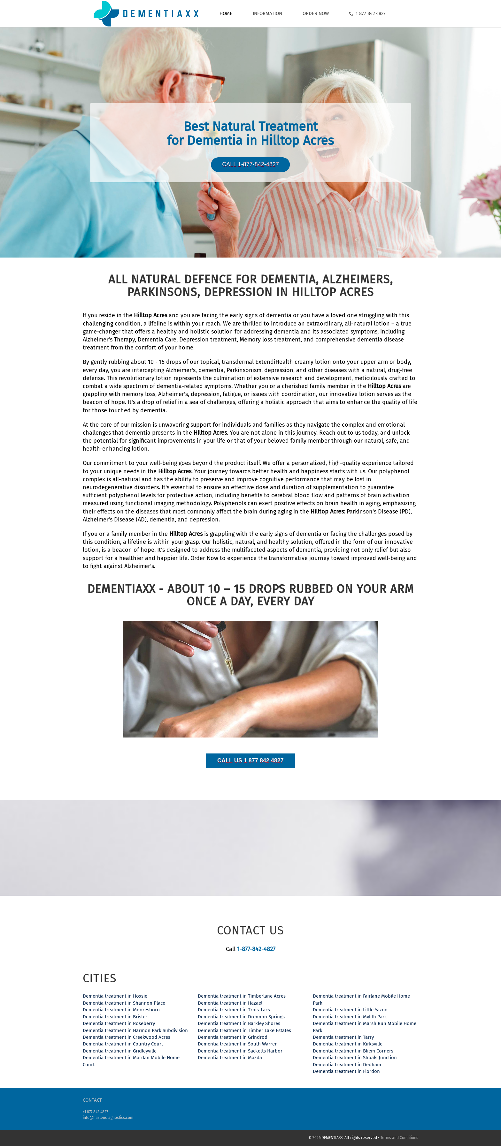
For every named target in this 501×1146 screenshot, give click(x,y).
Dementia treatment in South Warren (238, 1044)
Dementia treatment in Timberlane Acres (242, 996)
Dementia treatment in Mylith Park (350, 1017)
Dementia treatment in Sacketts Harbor (240, 1051)
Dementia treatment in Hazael (230, 1003)
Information (267, 13)
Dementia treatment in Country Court (123, 1044)
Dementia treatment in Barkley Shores (239, 1023)
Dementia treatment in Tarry (343, 1037)
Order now (316, 13)
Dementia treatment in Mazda (230, 1057)
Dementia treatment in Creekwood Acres (126, 1037)
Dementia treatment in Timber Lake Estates (244, 1030)
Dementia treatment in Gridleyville (120, 1051)
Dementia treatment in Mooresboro (121, 1010)
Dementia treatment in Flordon (346, 1071)
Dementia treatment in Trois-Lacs (234, 1010)
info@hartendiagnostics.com (108, 1117)
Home (226, 13)
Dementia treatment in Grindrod (232, 1037)
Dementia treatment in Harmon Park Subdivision (135, 1030)
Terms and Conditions (399, 1137)
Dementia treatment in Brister (115, 1017)
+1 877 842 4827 (95, 1112)
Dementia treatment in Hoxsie (115, 996)
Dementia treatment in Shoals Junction (355, 1057)
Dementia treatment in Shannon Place (124, 1003)
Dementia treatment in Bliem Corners (353, 1051)
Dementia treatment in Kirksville (347, 1044)
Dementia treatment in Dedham (347, 1064)
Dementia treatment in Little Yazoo (350, 1010)
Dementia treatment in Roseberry (119, 1023)
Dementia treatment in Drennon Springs (241, 1017)
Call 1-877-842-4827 (250, 164)
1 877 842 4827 (367, 13)
